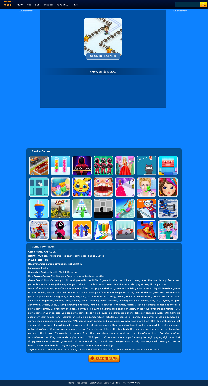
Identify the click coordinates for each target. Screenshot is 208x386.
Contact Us (109, 383)
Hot (29, 4)
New (20, 4)
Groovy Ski (147, 284)
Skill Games (94, 349)
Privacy (125, 383)
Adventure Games (134, 349)
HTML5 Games (63, 349)
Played (48, 4)
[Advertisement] (26, 59)
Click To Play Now (103, 56)
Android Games (43, 349)
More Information (38, 288)
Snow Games (153, 349)
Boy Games (79, 349)
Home (71, 383)
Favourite (62, 4)
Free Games (81, 383)
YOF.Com (135, 383)
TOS (118, 383)
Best (37, 4)
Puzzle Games (95, 383)
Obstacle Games (112, 349)
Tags (75, 4)
